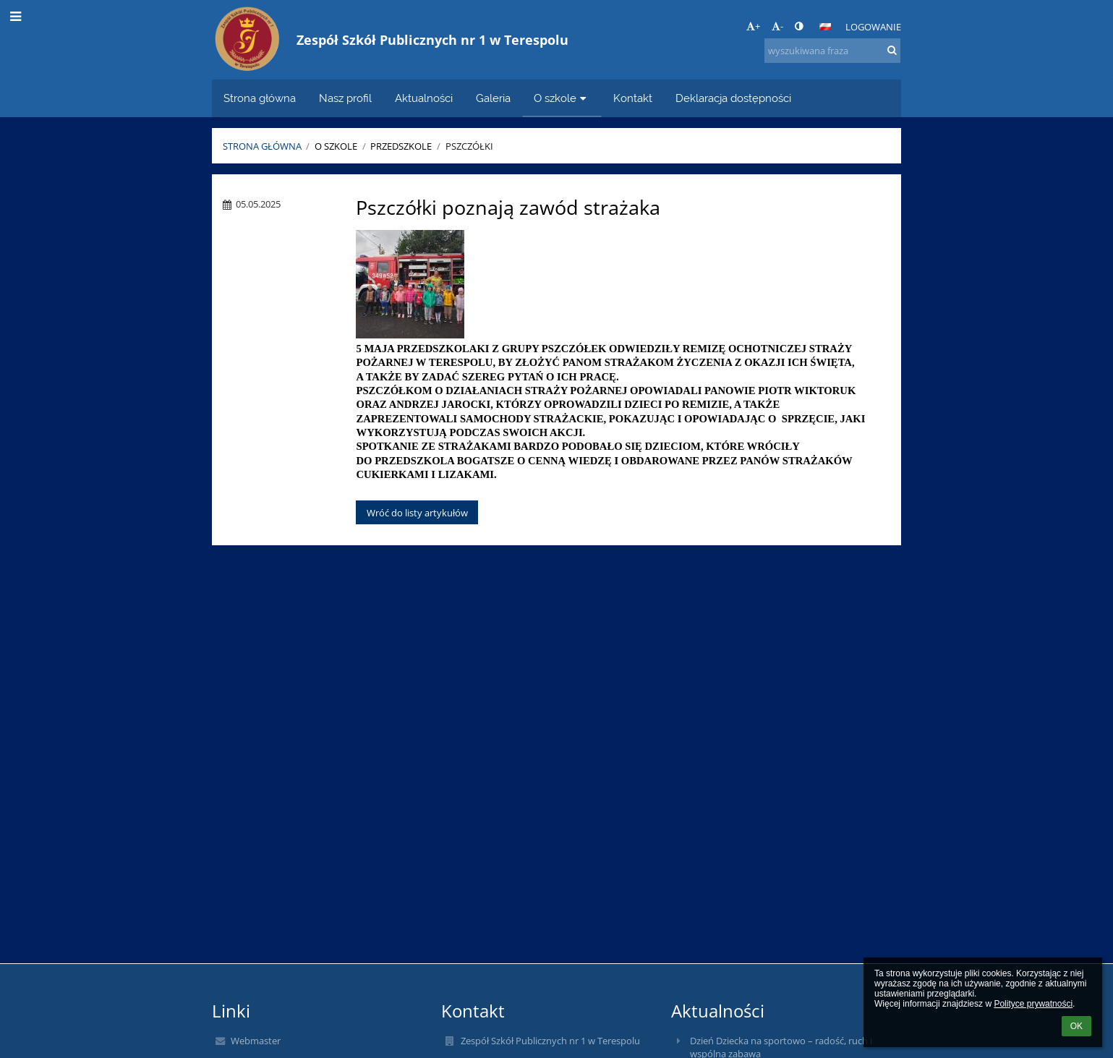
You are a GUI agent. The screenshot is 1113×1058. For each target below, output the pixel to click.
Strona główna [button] (259, 98)
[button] (825, 26)
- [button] (777, 26)
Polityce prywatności (1033, 1004)
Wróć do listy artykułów (417, 512)
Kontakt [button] (632, 98)
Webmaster (256, 1040)
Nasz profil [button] (345, 98)
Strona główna (262, 146)
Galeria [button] (493, 98)
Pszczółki (469, 146)
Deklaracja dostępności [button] (733, 98)
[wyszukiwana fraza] (832, 51)
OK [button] (1076, 1026)
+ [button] (753, 26)
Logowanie (873, 26)
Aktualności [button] (424, 98)
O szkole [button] (562, 98)
